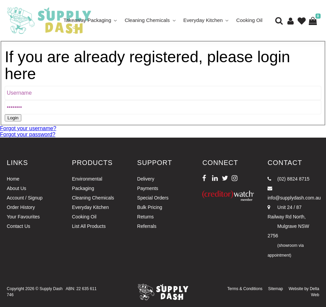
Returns (145, 216)
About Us (16, 188)
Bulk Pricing (149, 207)
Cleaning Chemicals (147, 20)
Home (13, 179)
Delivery (146, 179)
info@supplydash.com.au (293, 193)
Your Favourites (23, 216)
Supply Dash (51, 288)
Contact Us (18, 226)
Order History (21, 207)
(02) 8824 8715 (288, 179)
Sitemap (275, 288)
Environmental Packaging (87, 183)
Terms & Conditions (244, 288)
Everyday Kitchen (203, 20)
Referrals (147, 226)
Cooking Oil (249, 20)
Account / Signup (25, 197)
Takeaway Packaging (87, 20)
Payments (147, 188)
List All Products (89, 226)
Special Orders (153, 197)
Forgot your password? (27, 134)
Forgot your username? (28, 128)
